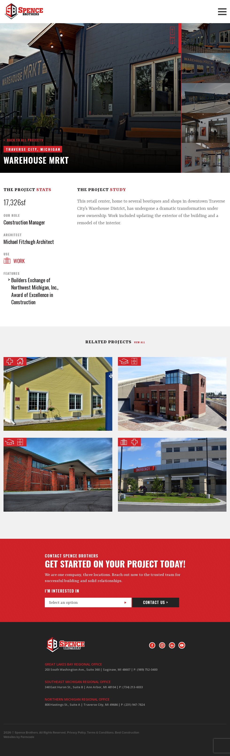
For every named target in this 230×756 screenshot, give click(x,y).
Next (172, 40)
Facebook (152, 645)
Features (12, 273)
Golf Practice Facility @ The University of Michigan (58, 475)
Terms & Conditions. (100, 732)
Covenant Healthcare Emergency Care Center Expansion (172, 475)
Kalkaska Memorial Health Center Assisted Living (58, 394)
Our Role (12, 215)
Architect (13, 234)
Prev (172, 31)
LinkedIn (172, 645)
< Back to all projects (23, 140)
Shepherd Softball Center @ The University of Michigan (172, 394)
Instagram (162, 645)
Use (7, 254)
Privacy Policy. (76, 732)
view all (139, 342)
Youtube (181, 645)
